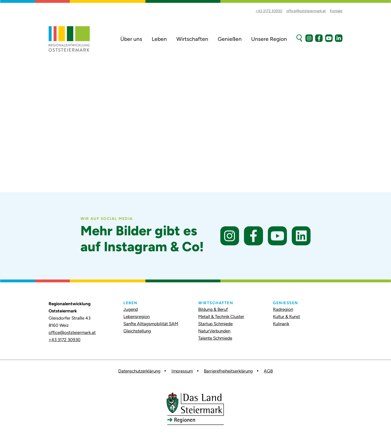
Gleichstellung (137, 330)
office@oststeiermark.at (72, 332)
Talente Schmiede (215, 338)
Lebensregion (136, 316)
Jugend (130, 309)
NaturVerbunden (214, 330)
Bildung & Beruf (213, 309)
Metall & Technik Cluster (221, 316)
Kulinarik (281, 323)
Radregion (283, 309)
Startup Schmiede (215, 323)
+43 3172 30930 (64, 339)
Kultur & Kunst (286, 316)
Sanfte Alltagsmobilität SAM (150, 323)
